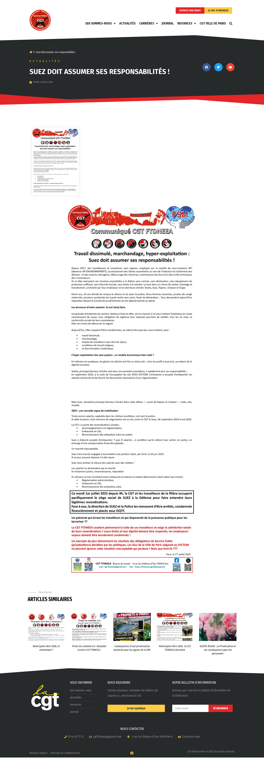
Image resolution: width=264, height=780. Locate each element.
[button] (231, 23)
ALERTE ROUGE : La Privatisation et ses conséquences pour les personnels (218, 672)
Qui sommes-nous (100, 23)
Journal (168, 23)
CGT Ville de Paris (213, 23)
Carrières (148, 23)
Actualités (127, 23)
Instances (186, 23)
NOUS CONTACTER (132, 751)
